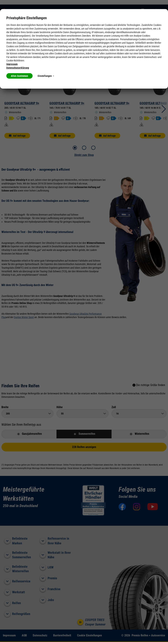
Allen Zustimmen (19, 75)
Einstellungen (46, 75)
